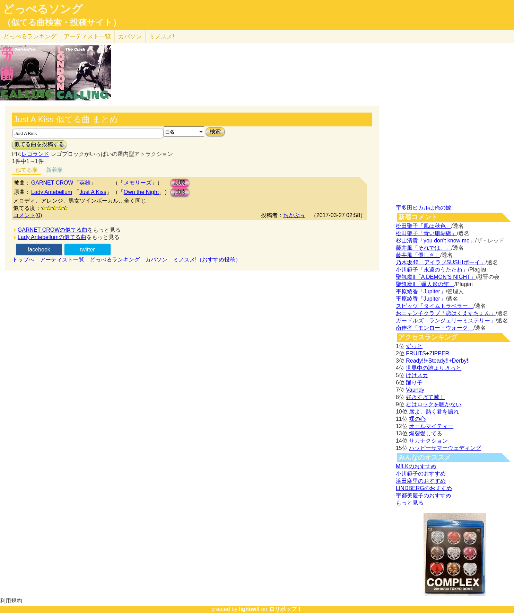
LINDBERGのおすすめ (424, 488)
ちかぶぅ (294, 215)
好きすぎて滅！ (425, 397)
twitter (87, 249)
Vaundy (415, 390)
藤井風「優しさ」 (418, 255)
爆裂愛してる (425, 433)
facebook (39, 249)
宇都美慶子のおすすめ (423, 495)
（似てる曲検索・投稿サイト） (62, 22)
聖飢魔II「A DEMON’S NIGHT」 (436, 277)
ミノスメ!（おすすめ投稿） (207, 260)
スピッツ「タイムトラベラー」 (434, 306)
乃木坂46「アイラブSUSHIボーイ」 (441, 262)
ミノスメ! (161, 36)
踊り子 (414, 382)
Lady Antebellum (51, 192)
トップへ (23, 260)
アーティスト (87, 36)
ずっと (414, 346)
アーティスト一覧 (62, 260)
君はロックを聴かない (433, 404)
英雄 (84, 183)
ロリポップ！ (285, 609)
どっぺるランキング (115, 260)
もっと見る (410, 503)
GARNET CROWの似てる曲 (52, 230)
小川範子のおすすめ (421, 474)
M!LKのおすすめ (416, 466)
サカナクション (428, 441)
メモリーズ (137, 183)
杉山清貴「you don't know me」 (435, 240)
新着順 (54, 170)
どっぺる (29, 36)
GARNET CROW (52, 183)
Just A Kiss (92, 192)
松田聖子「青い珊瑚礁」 (426, 233)
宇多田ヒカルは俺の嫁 (423, 208)
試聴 (179, 183)
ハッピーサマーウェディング (445, 448)
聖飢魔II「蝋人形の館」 (425, 284)
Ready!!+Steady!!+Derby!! (438, 361)
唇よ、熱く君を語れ (434, 412)
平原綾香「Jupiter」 (421, 291)
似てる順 (27, 170)
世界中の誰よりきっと (433, 368)
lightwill (249, 609)
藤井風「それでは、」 (423, 248)
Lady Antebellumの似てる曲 (52, 237)
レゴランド (35, 154)
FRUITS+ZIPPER (427, 353)
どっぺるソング (43, 9)
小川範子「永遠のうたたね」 (432, 270)
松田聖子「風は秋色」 (423, 226)
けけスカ (417, 375)
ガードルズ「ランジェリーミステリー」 (446, 320)
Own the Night (141, 192)
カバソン (130, 36)
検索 (215, 131)
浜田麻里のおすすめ (421, 481)
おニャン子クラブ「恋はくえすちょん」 (446, 313)
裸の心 (417, 419)
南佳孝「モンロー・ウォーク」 (434, 328)
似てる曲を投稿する (39, 144)
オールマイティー (431, 426)
